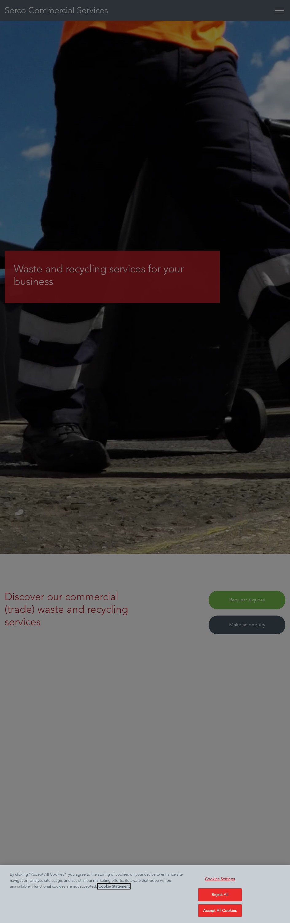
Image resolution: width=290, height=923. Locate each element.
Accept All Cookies (220, 915)
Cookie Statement (114, 891)
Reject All (220, 899)
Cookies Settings (220, 883)
